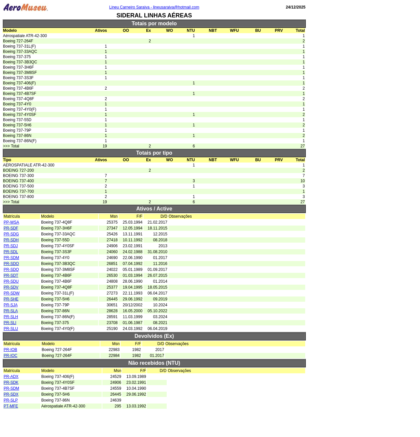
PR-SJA (11, 305)
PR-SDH (11, 240)
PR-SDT (11, 275)
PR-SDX (11, 394)
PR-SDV (11, 287)
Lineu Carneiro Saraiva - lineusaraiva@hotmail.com (154, 7)
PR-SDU (11, 281)
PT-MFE (11, 406)
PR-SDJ (11, 246)
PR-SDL (11, 252)
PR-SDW (12, 293)
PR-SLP (11, 400)
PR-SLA (11, 311)
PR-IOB (10, 349)
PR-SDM (11, 257)
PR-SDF (11, 228)
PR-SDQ (11, 269)
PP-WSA (11, 222)
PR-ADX (11, 376)
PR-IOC (10, 355)
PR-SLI (10, 322)
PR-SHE (11, 299)
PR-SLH (11, 317)
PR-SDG (11, 234)
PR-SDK (11, 382)
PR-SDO (11, 263)
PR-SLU (11, 328)
